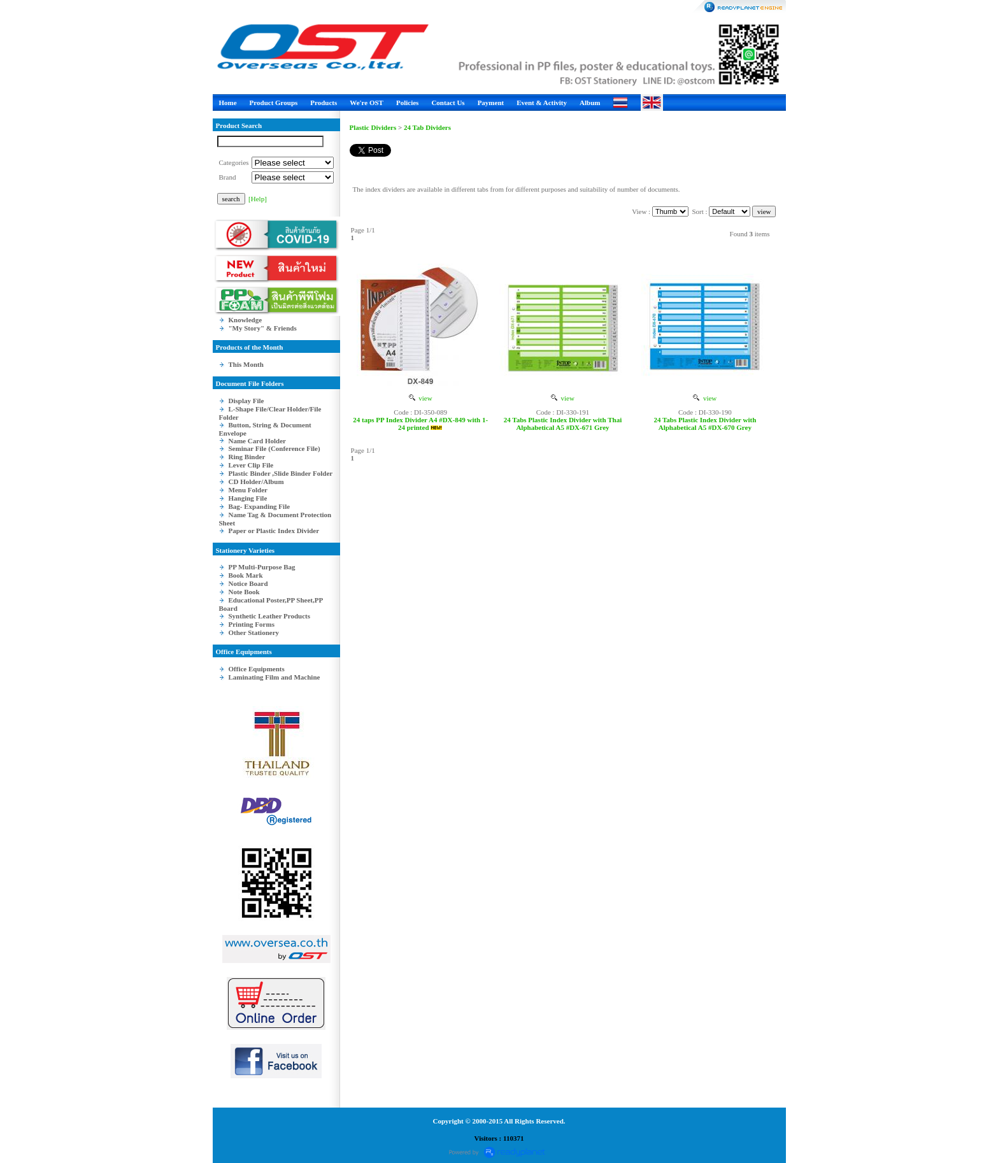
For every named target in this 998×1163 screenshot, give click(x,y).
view (420, 398)
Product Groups (274, 102)
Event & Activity (542, 102)
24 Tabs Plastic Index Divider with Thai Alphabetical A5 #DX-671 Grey (563, 423)
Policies (407, 102)
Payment (491, 102)
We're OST (366, 102)
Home (228, 102)
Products (323, 102)
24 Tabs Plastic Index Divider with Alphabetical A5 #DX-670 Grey (704, 423)
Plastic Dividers (373, 127)
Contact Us (447, 102)
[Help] (257, 199)
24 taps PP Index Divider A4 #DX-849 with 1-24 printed (420, 423)
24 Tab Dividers (427, 127)
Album (590, 102)
